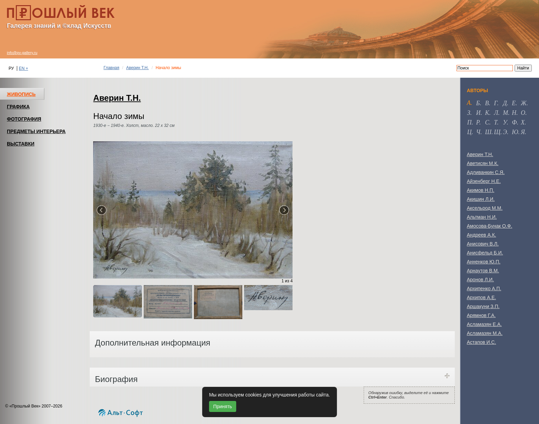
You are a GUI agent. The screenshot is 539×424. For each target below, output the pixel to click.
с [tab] (487, 122)
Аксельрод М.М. (485, 208)
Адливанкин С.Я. (486, 172)
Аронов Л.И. (480, 279)
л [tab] (496, 112)
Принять (222, 406)
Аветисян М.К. (482, 163)
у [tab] (505, 122)
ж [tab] (524, 103)
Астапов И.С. (481, 342)
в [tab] (487, 103)
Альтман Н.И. (482, 217)
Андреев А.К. (481, 235)
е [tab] (514, 103)
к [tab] (487, 112)
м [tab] (505, 112)
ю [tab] (515, 132)
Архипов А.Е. (481, 297)
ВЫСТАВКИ (20, 143)
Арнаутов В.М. (483, 270)
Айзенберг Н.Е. (484, 181)
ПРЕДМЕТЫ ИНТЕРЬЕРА (36, 131)
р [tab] (477, 122)
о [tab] (523, 112)
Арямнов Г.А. (481, 315)
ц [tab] (469, 132)
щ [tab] (497, 132)
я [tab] (523, 132)
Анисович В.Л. (483, 244)
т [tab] (495, 122)
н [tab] (514, 112)
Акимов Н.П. (480, 190)
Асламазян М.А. (485, 333)
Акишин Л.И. (481, 199)
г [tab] (495, 103)
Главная (111, 67)
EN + (23, 68)
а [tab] (469, 102)
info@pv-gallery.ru (22, 53)
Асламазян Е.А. (484, 324)
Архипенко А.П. (484, 288)
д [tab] (505, 103)
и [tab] (478, 112)
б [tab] (478, 103)
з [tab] (468, 112)
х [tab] (523, 122)
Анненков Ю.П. (483, 261)
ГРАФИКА (18, 106)
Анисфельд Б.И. (485, 253)
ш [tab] (488, 132)
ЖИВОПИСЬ (21, 94)
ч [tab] (478, 132)
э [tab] (505, 132)
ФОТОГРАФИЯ (24, 119)
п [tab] (469, 122)
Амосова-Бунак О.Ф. (489, 226)
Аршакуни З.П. (483, 306)
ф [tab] (514, 122)
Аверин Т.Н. (137, 67)
